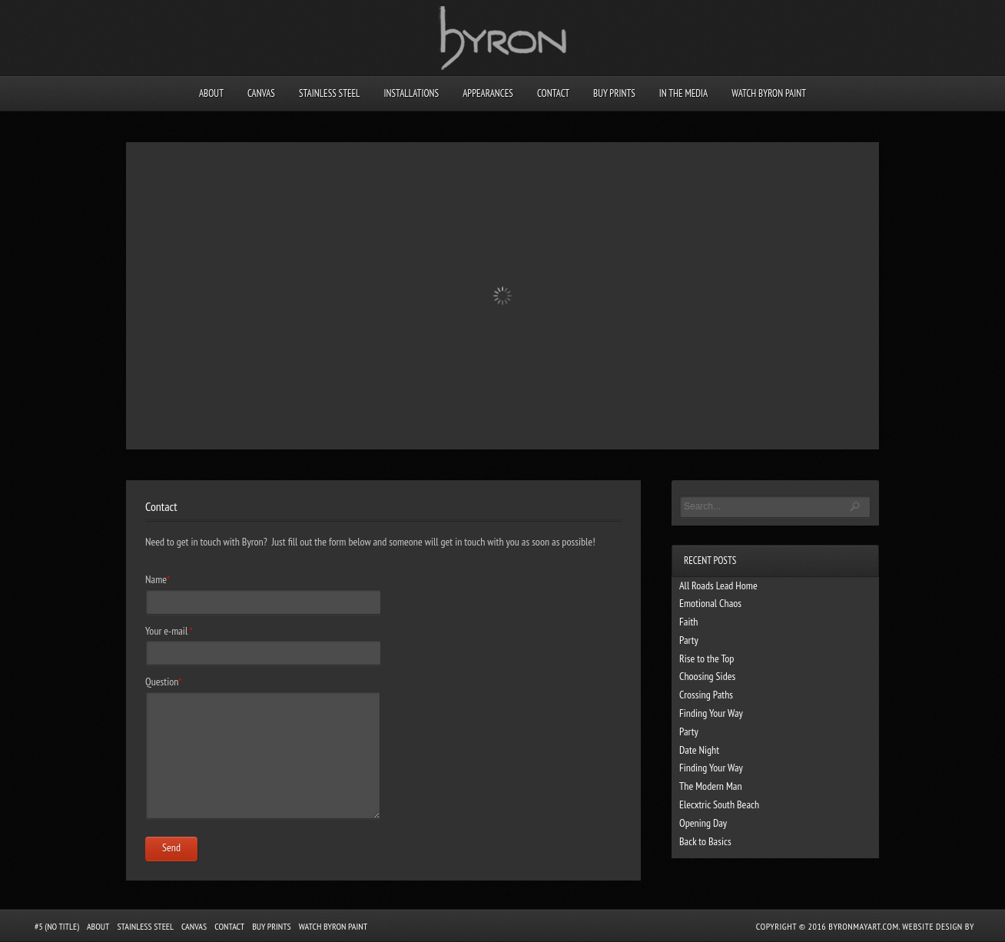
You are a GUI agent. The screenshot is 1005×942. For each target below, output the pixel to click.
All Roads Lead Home (718, 585)
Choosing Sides (707, 676)
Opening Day (703, 823)
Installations (411, 93)
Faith (688, 622)
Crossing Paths (706, 695)
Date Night (699, 750)
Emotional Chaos (710, 603)
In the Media (683, 93)
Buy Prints (614, 93)
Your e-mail (169, 631)
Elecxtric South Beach (719, 804)
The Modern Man (710, 786)
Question (163, 681)
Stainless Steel (329, 93)
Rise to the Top (706, 658)
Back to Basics (705, 841)
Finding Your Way (711, 713)
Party (688, 640)
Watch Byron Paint (768, 93)
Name (157, 579)
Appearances (488, 93)
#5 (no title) (57, 926)
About (211, 93)
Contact (553, 93)
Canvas (261, 93)
